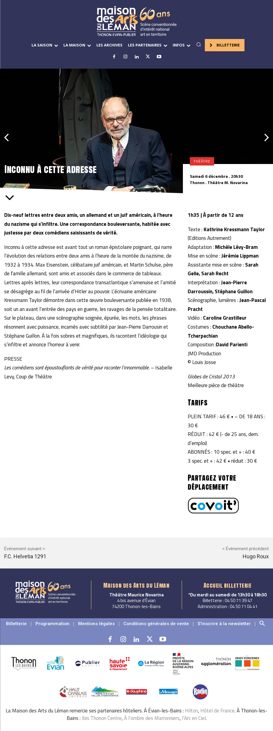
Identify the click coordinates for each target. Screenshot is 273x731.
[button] (198, 44)
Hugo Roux (256, 556)
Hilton (191, 711)
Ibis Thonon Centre (102, 718)
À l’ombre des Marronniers (152, 718)
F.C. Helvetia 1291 (25, 556)
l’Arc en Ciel (194, 718)
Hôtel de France (217, 711)
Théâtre (202, 161)
